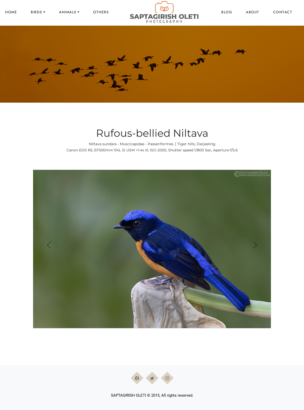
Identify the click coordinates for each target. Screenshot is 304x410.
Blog (226, 12)
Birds (36, 12)
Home (11, 12)
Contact (282, 12)
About (252, 12)
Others (101, 12)
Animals (68, 12)
